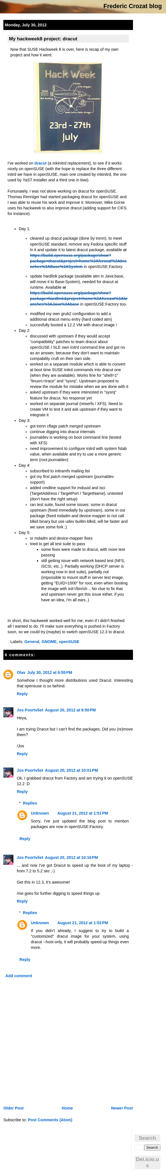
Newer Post (122, 1108)
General (31, 641)
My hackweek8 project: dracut (43, 38)
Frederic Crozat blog (133, 6)
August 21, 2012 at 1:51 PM (82, 813)
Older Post (13, 1108)
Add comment (18, 976)
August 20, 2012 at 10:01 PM (71, 770)
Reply (22, 694)
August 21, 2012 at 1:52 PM (82, 923)
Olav (21, 672)
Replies (30, 803)
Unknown (40, 813)
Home (67, 1108)
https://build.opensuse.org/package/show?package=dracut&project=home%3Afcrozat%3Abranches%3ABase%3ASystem (78, 261)
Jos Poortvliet (30, 710)
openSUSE (69, 641)
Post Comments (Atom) (50, 1120)
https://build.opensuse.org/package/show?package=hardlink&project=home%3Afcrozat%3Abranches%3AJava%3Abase (79, 298)
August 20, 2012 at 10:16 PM (71, 857)
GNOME (49, 641)
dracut (40, 163)
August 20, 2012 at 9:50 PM (70, 710)
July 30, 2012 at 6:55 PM (49, 672)
